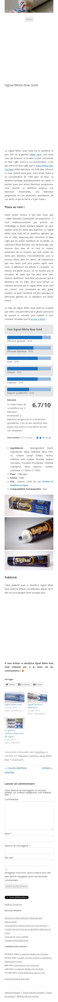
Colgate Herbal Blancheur (17, 940)
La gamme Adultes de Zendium (33, 954)
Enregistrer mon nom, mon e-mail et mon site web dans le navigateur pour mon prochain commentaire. (28, 876)
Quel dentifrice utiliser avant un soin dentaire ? (27, 925)
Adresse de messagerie (17, 845)
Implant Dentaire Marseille (17, 978)
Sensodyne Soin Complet (16, 936)
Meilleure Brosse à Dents (28, 996)
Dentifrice (33, 755)
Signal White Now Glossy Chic (31, 972)
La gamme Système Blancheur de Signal (14, 733)
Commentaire (11, 799)
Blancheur (23, 755)
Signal (42, 755)
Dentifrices (40, 752)
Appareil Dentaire (12, 992)
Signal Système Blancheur (35, 706)
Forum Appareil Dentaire (33, 992)
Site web (9, 857)
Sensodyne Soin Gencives (26, 965)
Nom (8, 833)
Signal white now (13, 704)
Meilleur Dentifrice (13, 904)
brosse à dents (38, 319)
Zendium (47, 767)
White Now (35, 154)
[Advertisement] (29, 50)
